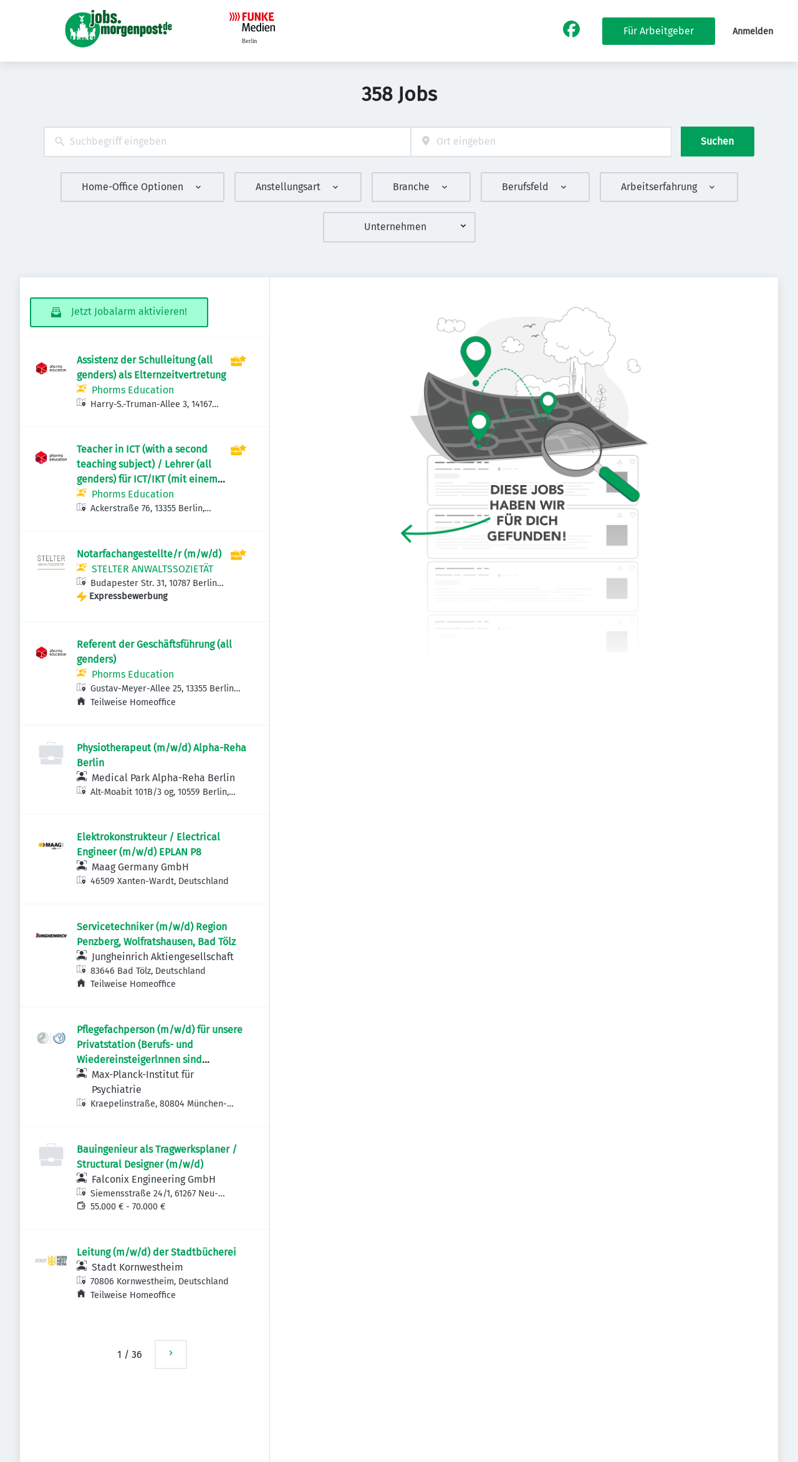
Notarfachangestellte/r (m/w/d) (149, 554)
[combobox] (227, 142)
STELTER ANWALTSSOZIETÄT (152, 569)
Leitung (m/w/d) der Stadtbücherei (156, 1252)
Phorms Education (133, 390)
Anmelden (753, 31)
